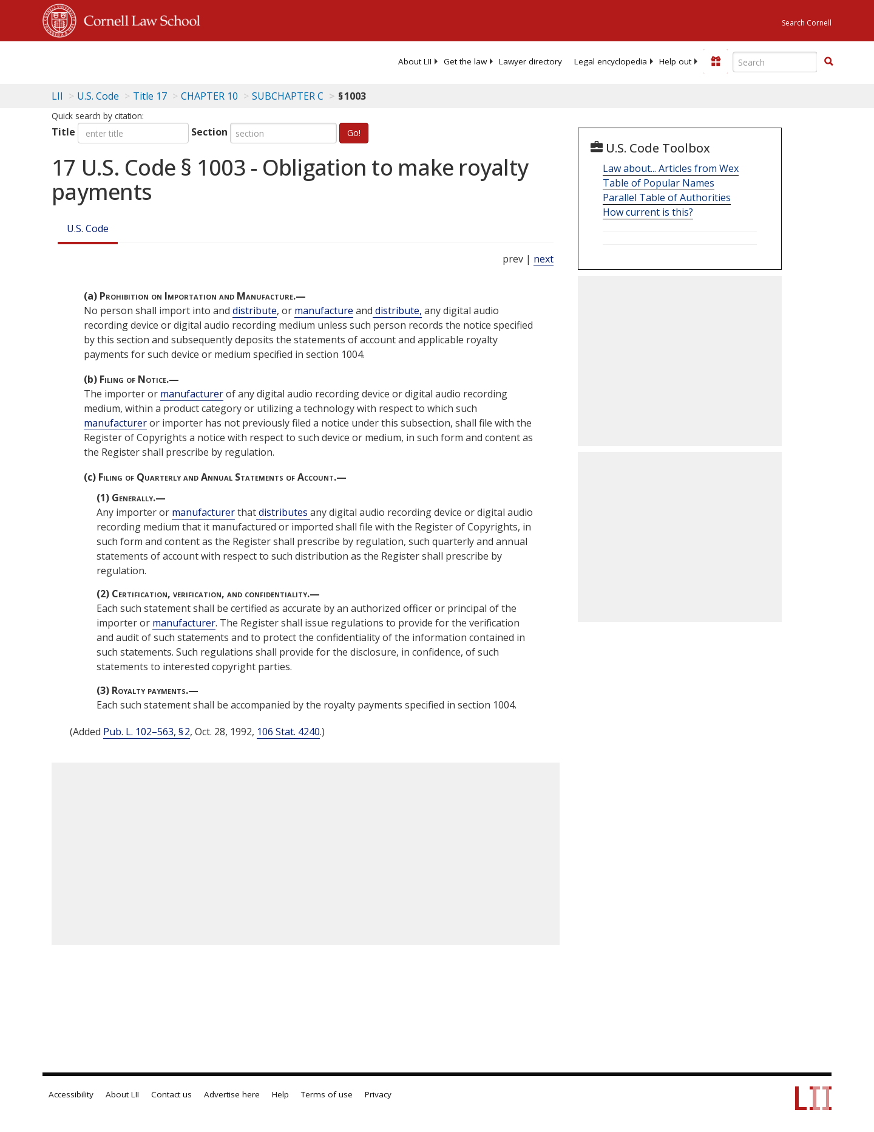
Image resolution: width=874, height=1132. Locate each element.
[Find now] (828, 62)
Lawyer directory (530, 61)
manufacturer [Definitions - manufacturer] (191, 393)
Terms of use (327, 1094)
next (544, 259)
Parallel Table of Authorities (667, 197)
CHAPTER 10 (209, 96)
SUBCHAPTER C (288, 96)
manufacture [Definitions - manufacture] (323, 310)
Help (280, 1094)
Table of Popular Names (658, 183)
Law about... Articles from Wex (671, 168)
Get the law (465, 61)
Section (209, 132)
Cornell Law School (138, 19)
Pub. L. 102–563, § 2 (146, 731)
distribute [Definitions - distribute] (254, 310)
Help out (675, 61)
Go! (354, 133)
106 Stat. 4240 (288, 731)
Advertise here (232, 1094)
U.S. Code (88, 228)
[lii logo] (179, 60)
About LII (415, 61)
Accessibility (71, 1094)
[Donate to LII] (715, 61)
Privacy (378, 1094)
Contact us (171, 1094)
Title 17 (150, 96)
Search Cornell (807, 23)
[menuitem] (415, 61)
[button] (828, 61)
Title (63, 132)
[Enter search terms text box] (775, 62)
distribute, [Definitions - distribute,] (397, 310)
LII (57, 96)
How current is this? (648, 212)
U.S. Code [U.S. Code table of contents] (98, 96)
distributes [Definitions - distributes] (283, 512)
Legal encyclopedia (610, 61)
